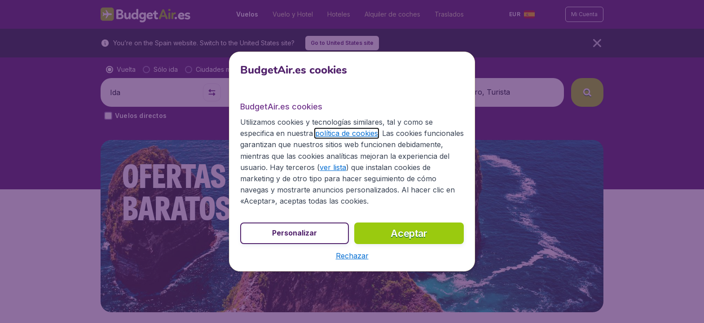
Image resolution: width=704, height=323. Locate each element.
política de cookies (346, 133)
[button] (352, 255)
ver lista (333, 167)
